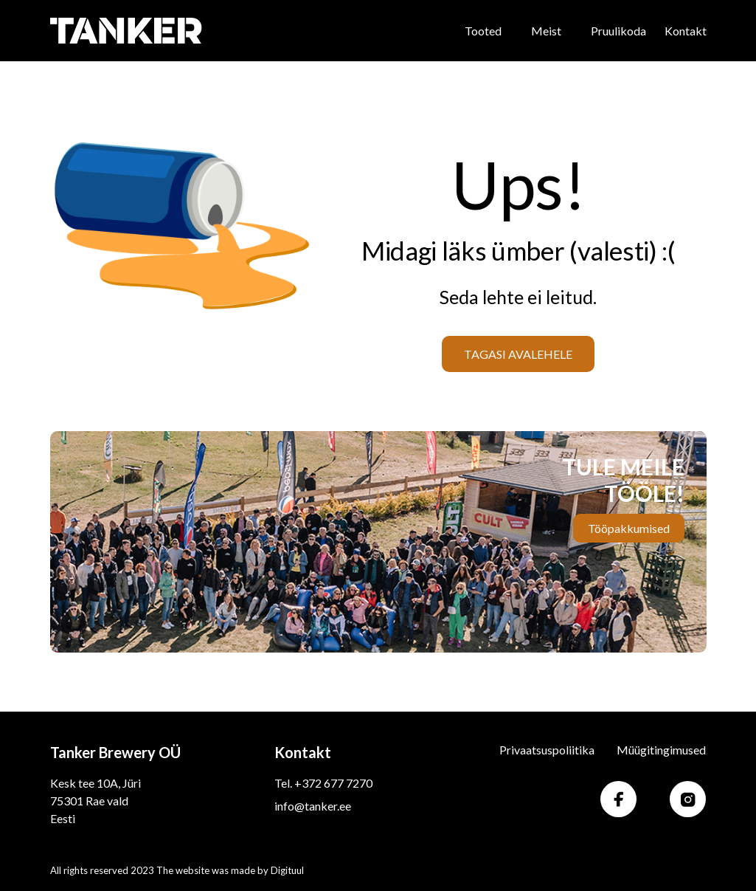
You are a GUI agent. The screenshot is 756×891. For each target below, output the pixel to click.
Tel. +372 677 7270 (323, 783)
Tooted (483, 31)
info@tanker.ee (312, 806)
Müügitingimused (661, 750)
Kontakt (686, 31)
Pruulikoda (618, 31)
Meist (546, 31)
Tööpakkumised (629, 528)
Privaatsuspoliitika (546, 750)
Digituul (287, 870)
